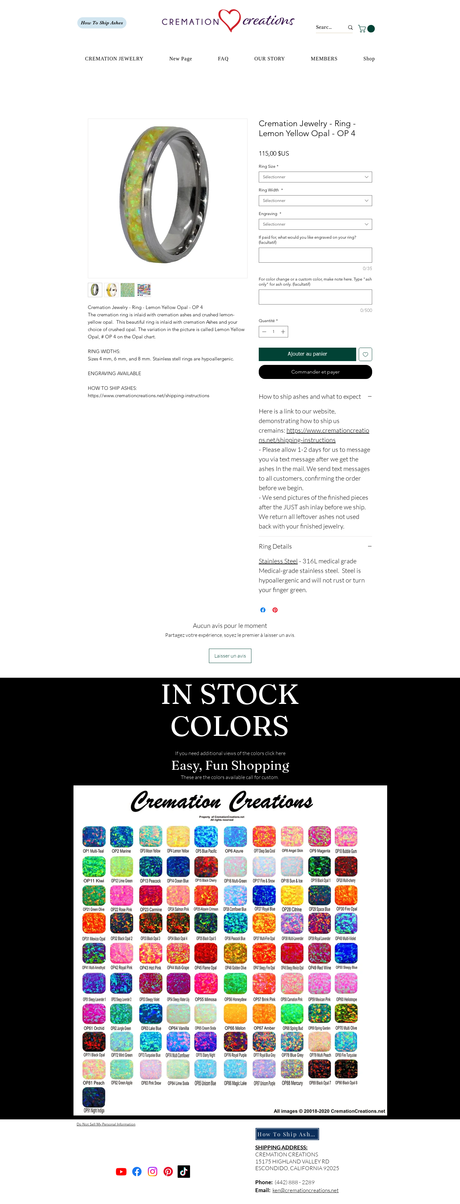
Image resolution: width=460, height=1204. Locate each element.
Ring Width (271, 190)
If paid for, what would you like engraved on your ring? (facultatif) (307, 240)
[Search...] (325, 27)
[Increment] (284, 331)
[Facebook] (137, 1171)
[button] (367, 29)
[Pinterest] (168, 1171)
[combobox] (315, 177)
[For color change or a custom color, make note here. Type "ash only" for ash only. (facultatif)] (315, 297)
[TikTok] (184, 1171)
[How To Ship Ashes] (101, 22)
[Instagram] (152, 1171)
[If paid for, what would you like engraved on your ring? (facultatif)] (315, 255)
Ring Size (269, 166)
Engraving (270, 213)
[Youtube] (121, 1171)
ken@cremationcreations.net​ (305, 1190)
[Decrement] (263, 331)
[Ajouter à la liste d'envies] (365, 354)
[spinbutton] (273, 331)
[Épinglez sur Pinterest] (275, 610)
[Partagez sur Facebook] (263, 610)
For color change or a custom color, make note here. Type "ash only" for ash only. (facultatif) (315, 282)
